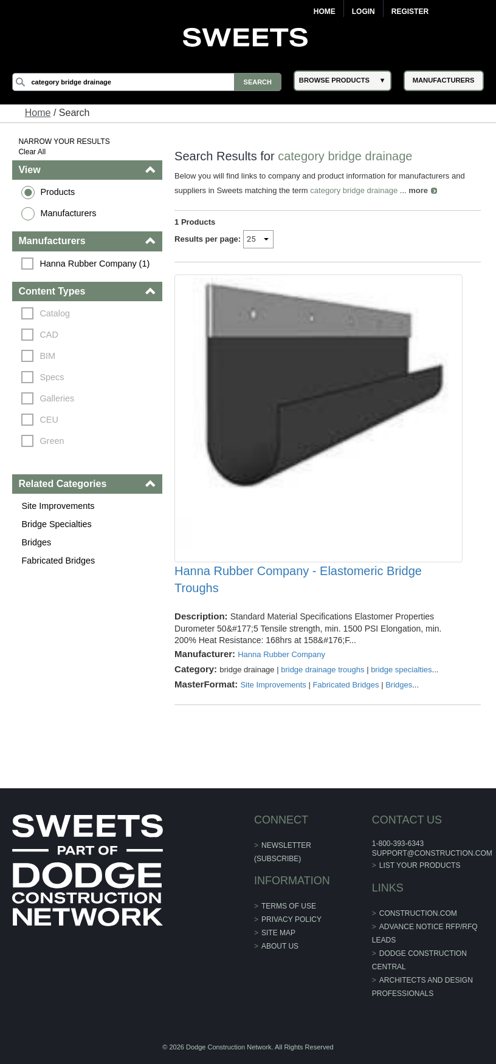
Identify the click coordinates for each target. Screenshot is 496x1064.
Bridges (36, 542)
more (418, 190)
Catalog (55, 313)
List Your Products (420, 865)
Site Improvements (57, 506)
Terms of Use (288, 906)
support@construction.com (432, 853)
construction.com (418, 913)
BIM (47, 356)
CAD (49, 334)
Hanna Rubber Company (281, 654)
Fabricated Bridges (58, 560)
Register (410, 11)
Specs (52, 377)
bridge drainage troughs (322, 669)
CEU (49, 420)
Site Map (278, 933)
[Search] (146, 82)
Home (325, 11)
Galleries (57, 398)
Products (57, 192)
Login (363, 11)
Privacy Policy (291, 919)
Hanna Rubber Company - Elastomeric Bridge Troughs (298, 579)
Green (52, 441)
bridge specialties (401, 669)
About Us (279, 946)
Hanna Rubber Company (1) (95, 263)
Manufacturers (68, 213)
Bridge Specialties (56, 524)
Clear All (32, 152)
